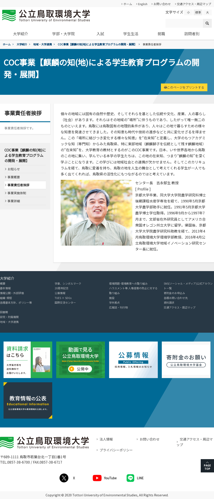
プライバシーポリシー (116, 450)
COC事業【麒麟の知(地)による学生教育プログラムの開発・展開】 (97, 44)
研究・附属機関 (9, 317)
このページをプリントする (184, 87)
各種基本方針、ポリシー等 (16, 302)
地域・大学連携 (42, 44)
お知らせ (14, 169)
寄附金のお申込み (174, 293)
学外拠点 (114, 302)
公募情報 (60, 293)
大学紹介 (20, 33)
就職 (161, 33)
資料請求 (169, 302)
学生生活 (130, 33)
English (142, 4)
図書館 (4, 312)
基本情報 (5, 288)
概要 (2, 283)
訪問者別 (191, 33)
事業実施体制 (17, 193)
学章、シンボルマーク (68, 283)
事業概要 (14, 177)
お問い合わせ (162, 4)
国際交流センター (65, 302)
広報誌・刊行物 (118, 307)
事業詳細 (14, 201)
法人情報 (106, 439)
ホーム (127, 4)
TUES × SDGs (63, 298)
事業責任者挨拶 (18, 185)
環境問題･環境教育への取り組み (128, 283)
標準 (198, 12)
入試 (100, 33)
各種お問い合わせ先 (176, 298)
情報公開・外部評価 (12, 293)
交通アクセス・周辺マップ (194, 4)
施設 (111, 298)
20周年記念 (61, 288)
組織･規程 (6, 298)
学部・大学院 (63, 33)
